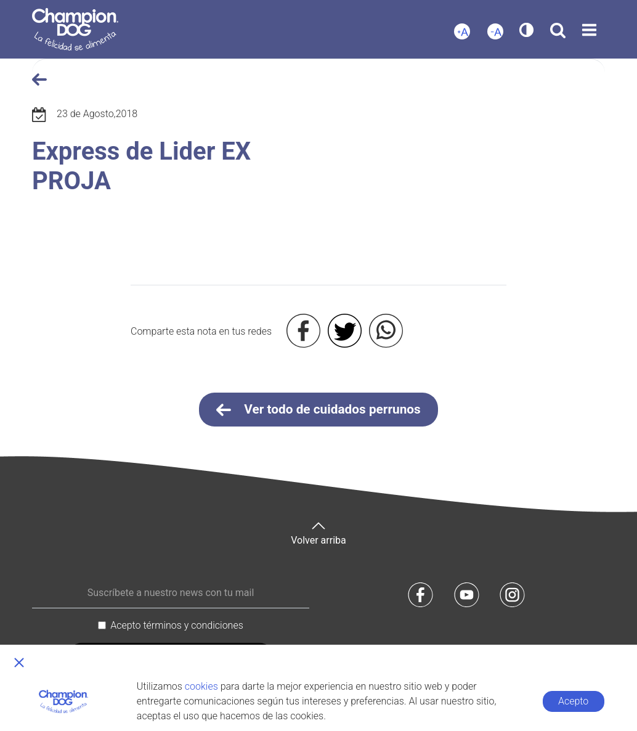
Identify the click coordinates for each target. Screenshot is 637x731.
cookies (201, 686)
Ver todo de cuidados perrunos (318, 410)
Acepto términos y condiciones (176, 625)
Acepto (573, 701)
